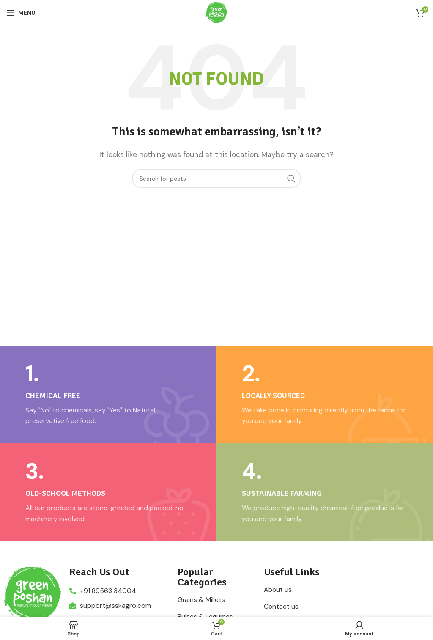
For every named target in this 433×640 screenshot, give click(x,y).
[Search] (216, 178)
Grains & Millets (201, 600)
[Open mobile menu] (21, 12)
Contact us (281, 606)
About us (278, 589)
